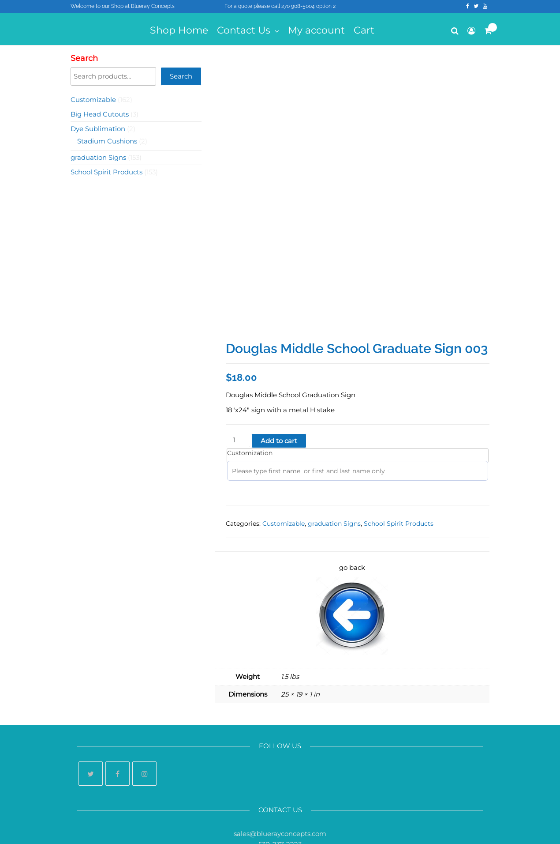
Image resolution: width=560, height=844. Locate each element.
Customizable (283, 455)
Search (84, 58)
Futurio (348, 829)
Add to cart (279, 372)
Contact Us (243, 30)
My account (316, 30)
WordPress (286, 829)
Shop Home (179, 30)
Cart (364, 30)
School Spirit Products (398, 455)
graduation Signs (334, 455)
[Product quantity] (238, 371)
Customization (250, 384)
